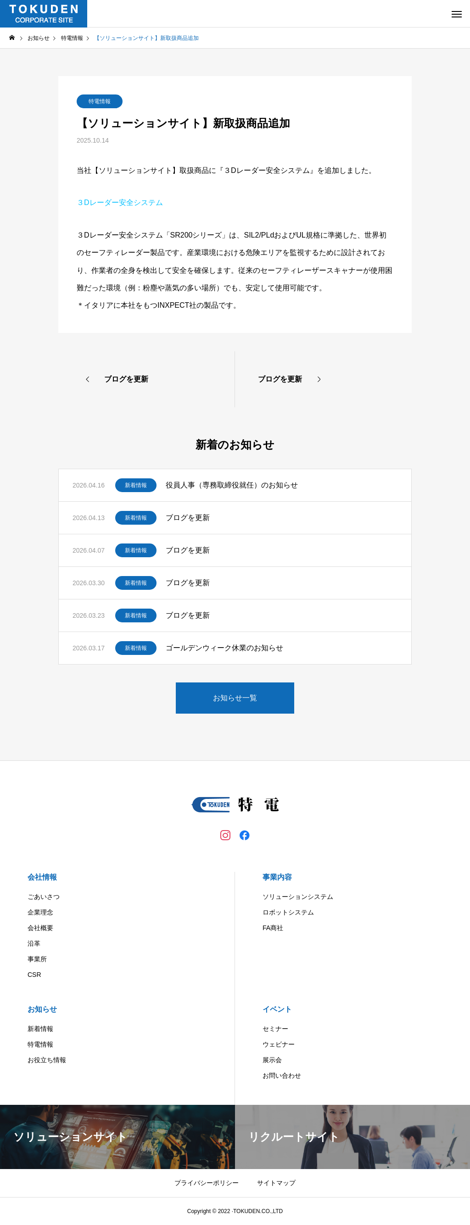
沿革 (34, 943)
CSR (34, 974)
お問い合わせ (282, 1075)
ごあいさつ (44, 896)
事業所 (37, 959)
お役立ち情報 (47, 1060)
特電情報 (100, 101)
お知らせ (42, 1009)
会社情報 (42, 877)
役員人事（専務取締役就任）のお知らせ (232, 485)
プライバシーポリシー (206, 1182)
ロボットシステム (288, 912)
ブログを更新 (188, 517)
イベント (277, 1009)
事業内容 (277, 877)
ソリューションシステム (298, 896)
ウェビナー (279, 1044)
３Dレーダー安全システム (120, 202)
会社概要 (40, 927)
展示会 (272, 1060)
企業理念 (40, 912)
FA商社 (273, 927)
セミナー (275, 1028)
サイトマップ (276, 1182)
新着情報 (136, 485)
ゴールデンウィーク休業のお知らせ (224, 648)
